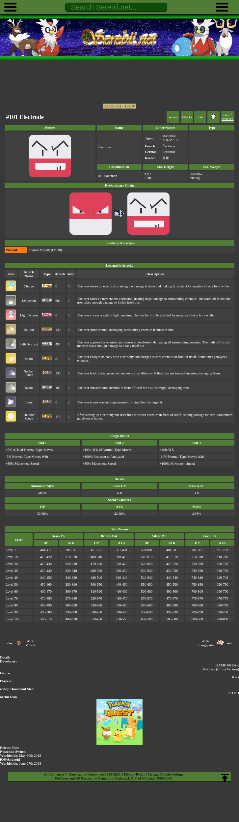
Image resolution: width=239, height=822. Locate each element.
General (173, 117)
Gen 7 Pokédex (227, 117)
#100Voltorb (30, 643)
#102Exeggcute (205, 643)
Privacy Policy (134, 774)
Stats (200, 117)
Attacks (186, 117)
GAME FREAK (227, 665)
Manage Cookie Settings (165, 774)
